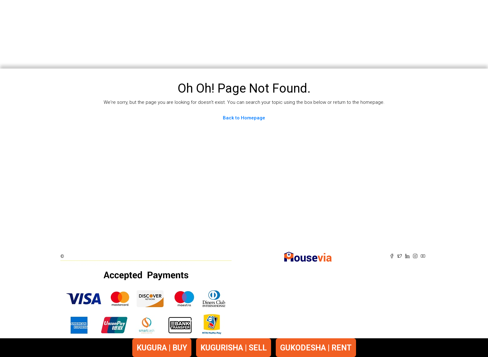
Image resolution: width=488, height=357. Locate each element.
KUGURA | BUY (162, 347)
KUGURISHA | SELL (233, 347)
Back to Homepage (244, 118)
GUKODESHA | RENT (316, 347)
